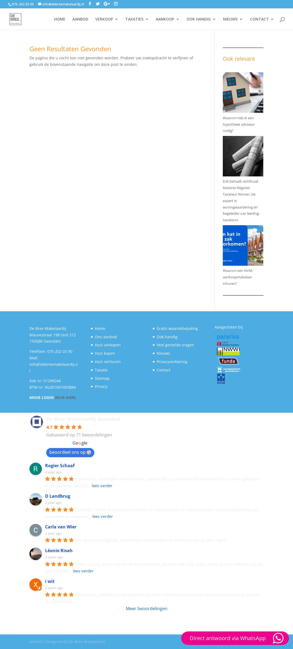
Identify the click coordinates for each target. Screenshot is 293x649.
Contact (163, 370)
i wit (50, 581)
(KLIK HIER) (65, 397)
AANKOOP (165, 19)
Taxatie (101, 370)
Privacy (101, 386)
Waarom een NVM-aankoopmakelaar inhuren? (238, 277)
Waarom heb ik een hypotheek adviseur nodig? (239, 124)
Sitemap (102, 378)
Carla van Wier (60, 527)
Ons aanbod (106, 336)
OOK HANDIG (199, 19)
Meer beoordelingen (146, 609)
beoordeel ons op (70, 452)
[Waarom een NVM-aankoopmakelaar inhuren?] (243, 246)
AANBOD (80, 19)
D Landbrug (57, 496)
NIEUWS (230, 19)
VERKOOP (104, 19)
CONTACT (259, 19)
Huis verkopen (108, 344)
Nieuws (163, 353)
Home (100, 328)
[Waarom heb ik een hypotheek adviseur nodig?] (243, 93)
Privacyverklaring (172, 361)
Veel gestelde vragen (175, 344)
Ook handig (167, 336)
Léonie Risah (59, 551)
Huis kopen (105, 353)
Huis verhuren (108, 361)
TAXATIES (134, 19)
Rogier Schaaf (60, 466)
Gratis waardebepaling (177, 328)
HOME (59, 19)
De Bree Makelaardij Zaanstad (83, 419)
